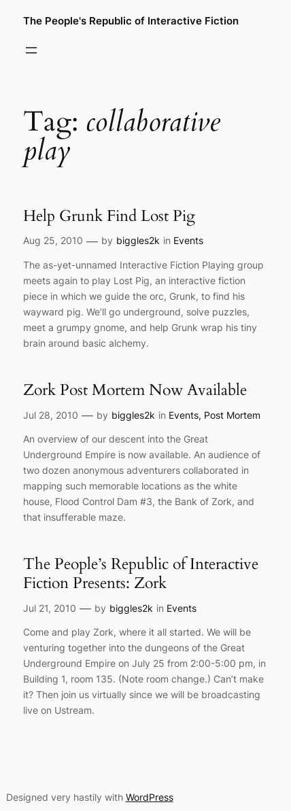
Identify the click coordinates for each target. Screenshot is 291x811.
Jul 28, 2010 (50, 415)
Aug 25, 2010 (53, 240)
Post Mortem (232, 415)
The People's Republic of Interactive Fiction (131, 21)
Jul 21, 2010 (49, 608)
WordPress (149, 797)
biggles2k (138, 240)
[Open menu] (31, 50)
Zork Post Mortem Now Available (135, 390)
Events (188, 240)
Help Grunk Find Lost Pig (109, 216)
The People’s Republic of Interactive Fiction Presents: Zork (140, 573)
